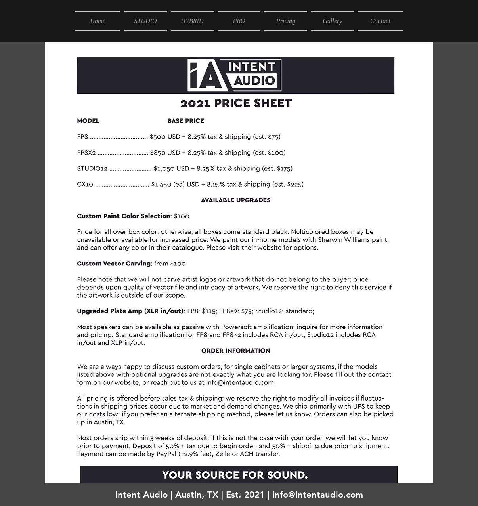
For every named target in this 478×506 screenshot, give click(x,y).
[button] (145, 21)
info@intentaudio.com (317, 494)
